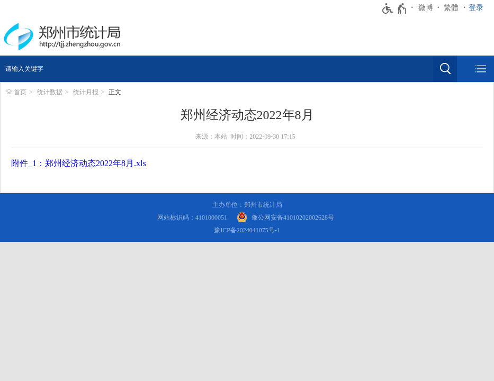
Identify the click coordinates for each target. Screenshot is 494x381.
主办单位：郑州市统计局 (247, 204)
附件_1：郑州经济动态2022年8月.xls (78, 163)
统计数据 (49, 92)
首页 (20, 92)
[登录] (479, 8)
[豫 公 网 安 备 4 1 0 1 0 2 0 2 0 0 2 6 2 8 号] (285, 217)
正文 (115, 92)
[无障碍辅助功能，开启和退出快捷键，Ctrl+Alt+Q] (394, 8)
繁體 (451, 8)
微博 (425, 8)
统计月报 (85, 92)
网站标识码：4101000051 (192, 217)
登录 (476, 8)
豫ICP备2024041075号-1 (247, 230)
